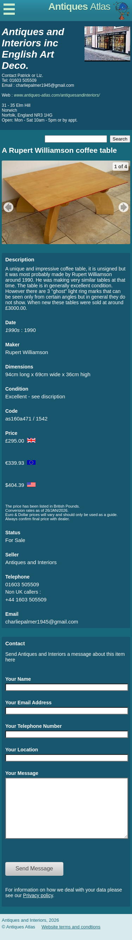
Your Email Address (28, 702)
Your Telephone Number (33, 726)
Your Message (21, 773)
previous (7, 207)
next (124, 207)
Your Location (21, 749)
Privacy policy (38, 906)
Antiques (79, 6)
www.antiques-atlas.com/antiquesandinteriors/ (57, 95)
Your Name (18, 679)
